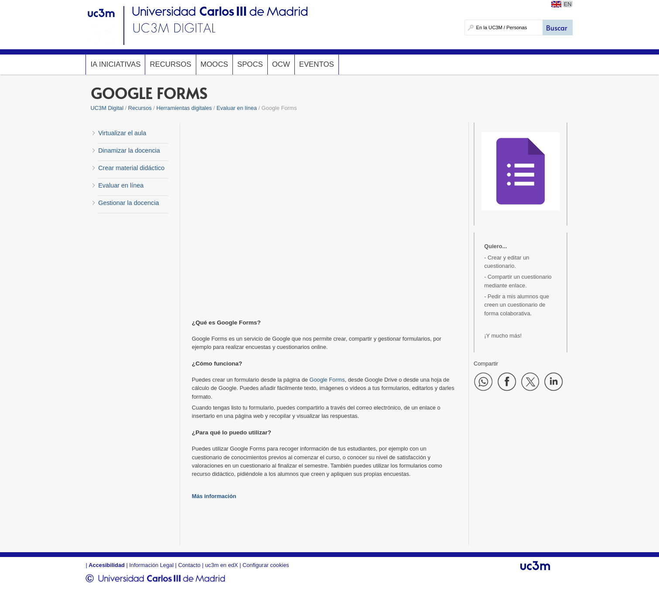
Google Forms (327, 379)
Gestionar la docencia (128, 202)
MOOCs (214, 64)
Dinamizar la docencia (129, 150)
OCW (281, 64)
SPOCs (250, 64)
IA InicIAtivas (115, 64)
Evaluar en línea (236, 108)
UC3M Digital (107, 108)
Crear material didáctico (131, 167)
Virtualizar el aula (122, 133)
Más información (214, 496)
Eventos (316, 64)
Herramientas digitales (184, 108)
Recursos (170, 64)
